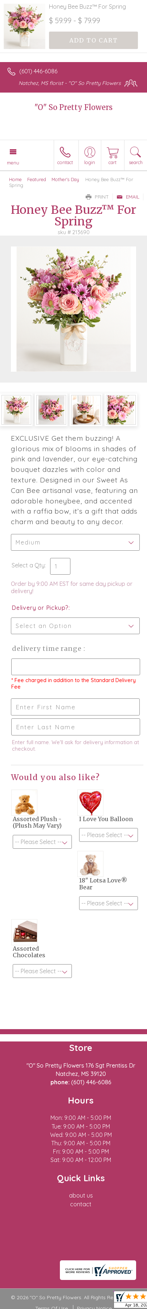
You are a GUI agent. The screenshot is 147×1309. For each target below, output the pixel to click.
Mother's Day (65, 179)
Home (15, 179)
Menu (13, 163)
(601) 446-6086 (38, 71)
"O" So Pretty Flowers (73, 107)
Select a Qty (28, 565)
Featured (36, 179)
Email (128, 196)
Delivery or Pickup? (40, 607)
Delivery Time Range (47, 648)
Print (97, 196)
